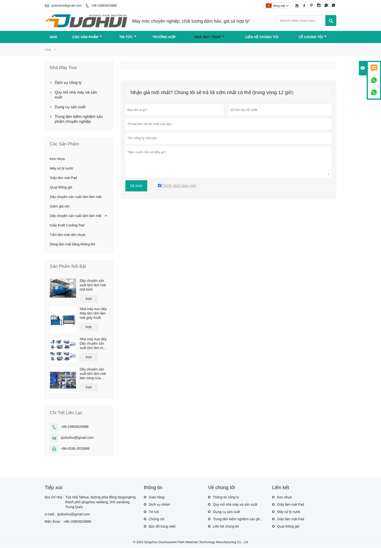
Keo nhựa (57, 159)
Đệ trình (136, 186)
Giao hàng (157, 497)
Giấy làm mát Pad (63, 178)
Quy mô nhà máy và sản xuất (76, 94)
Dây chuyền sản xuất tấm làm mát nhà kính (93, 285)
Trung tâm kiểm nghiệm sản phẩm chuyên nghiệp (79, 119)
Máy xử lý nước (61, 168)
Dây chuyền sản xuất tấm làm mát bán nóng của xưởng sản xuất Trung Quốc (93, 373)
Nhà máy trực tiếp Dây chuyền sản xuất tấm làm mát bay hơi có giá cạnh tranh (93, 343)
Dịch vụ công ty (68, 83)
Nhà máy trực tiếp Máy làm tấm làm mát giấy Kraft (93, 313)
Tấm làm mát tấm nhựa (67, 235)
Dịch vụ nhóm (159, 504)
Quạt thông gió (61, 187)
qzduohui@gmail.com (66, 5)
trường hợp (164, 37)
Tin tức (127, 37)
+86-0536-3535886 (75, 448)
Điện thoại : (53, 521)
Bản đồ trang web (162, 526)
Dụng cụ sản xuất (70, 107)
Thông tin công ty (226, 497)
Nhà (53, 37)
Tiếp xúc (54, 487)
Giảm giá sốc (60, 206)
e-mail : (50, 514)
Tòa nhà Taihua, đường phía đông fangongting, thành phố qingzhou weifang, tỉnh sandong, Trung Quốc (101, 502)
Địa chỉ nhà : (54, 497)
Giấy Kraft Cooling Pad (67, 225)
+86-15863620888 (104, 5)
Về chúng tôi (313, 37)
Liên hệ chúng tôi (261, 37)
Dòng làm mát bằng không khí (72, 244)
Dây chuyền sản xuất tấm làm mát (76, 197)
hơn (89, 299)
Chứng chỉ (157, 519)
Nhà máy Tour (209, 37)
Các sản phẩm (87, 37)
